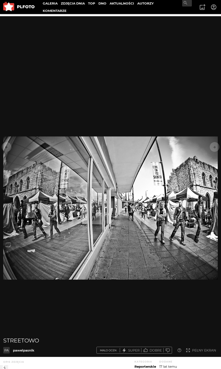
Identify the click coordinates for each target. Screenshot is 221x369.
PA (6, 350)
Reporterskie (145, 366)
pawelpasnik (23, 350)
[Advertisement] (110, 46)
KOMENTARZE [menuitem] (54, 11)
